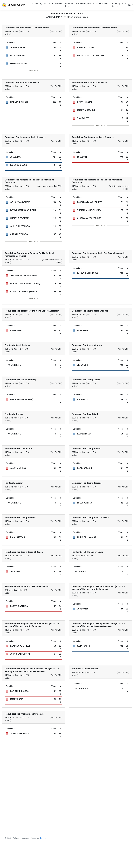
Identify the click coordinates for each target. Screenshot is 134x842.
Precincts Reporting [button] (84, 3)
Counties (34, 3)
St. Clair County (13, 5)
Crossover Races (69, 4)
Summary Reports (116, 4)
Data (124, 3)
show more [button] (33, 70)
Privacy (43, 838)
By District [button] (44, 3)
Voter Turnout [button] (102, 3)
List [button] (129, 5)
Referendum (57, 3)
